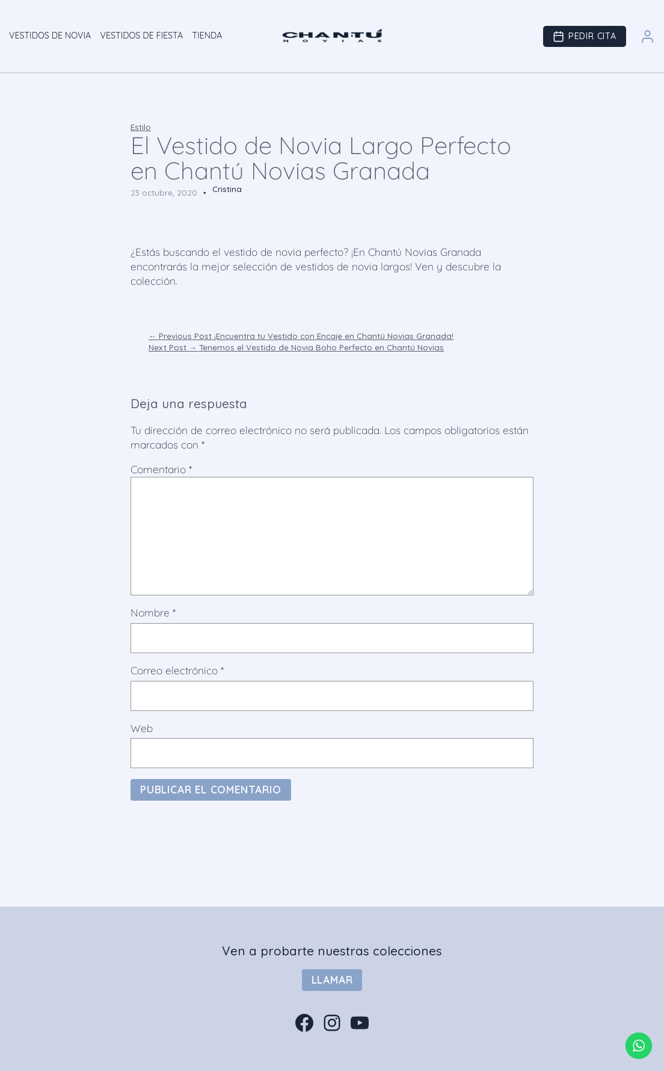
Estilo (141, 127)
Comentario (161, 469)
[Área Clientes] (647, 43)
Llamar (332, 979)
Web (142, 728)
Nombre (153, 612)
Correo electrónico (177, 670)
